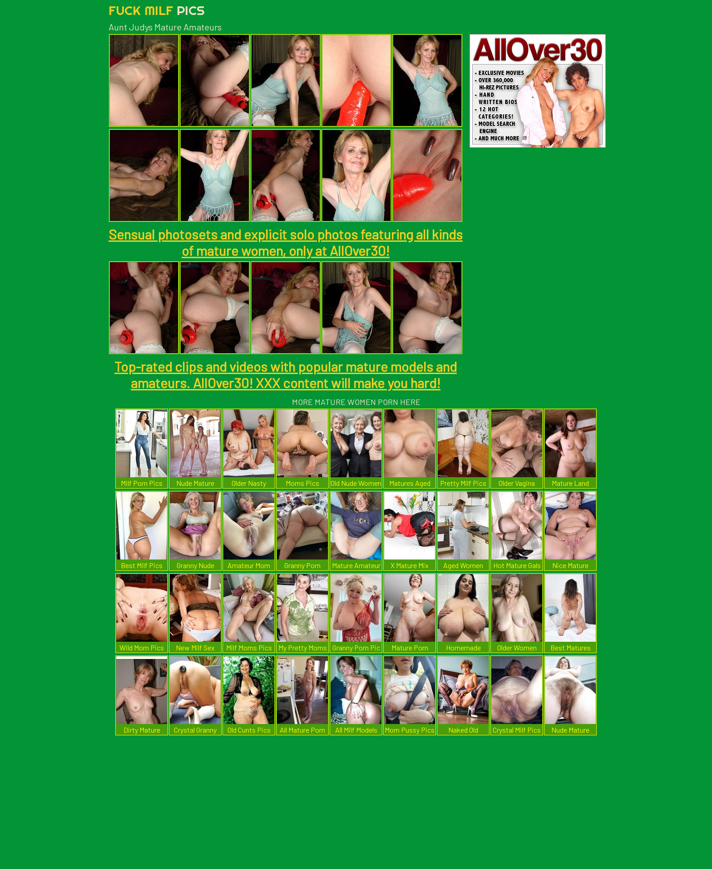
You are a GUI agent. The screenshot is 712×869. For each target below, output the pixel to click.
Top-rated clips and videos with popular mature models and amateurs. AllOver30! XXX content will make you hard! (285, 374)
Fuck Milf (157, 10)
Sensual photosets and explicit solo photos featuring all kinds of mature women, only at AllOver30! (286, 242)
